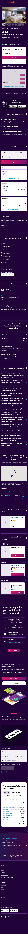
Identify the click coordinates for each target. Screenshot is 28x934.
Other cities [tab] (6, 792)
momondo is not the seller (14, 842)
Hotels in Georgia (19, 855)
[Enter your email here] (15, 760)
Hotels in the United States (8, 855)
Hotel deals (7, 853)
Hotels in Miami (6, 805)
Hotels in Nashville (7, 817)
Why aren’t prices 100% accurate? (14, 848)
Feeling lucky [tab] (7, 795)
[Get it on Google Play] (13, 106)
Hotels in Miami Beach (8, 813)
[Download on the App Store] (22, 106)
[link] (17, 555)
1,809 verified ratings (13, 44)
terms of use (19, 771)
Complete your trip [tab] (17, 795)
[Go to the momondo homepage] (10, 2)
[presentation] (22, 106)
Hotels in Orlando (7, 809)
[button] (2, 2)
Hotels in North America (16, 853)
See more (23, 544)
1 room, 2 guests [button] (7, 53)
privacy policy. (4, 772)
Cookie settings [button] (4, 227)
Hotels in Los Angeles (8, 824)
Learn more (5, 218)
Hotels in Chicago (7, 821)
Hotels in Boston (7, 811)
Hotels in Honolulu (7, 819)
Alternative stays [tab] (16, 792)
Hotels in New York (7, 803)
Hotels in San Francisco (8, 807)
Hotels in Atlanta (13, 856)
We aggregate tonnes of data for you (14, 845)
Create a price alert (12, 642)
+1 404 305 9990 (6, 42)
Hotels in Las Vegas (7, 815)
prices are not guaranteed (11, 838)
